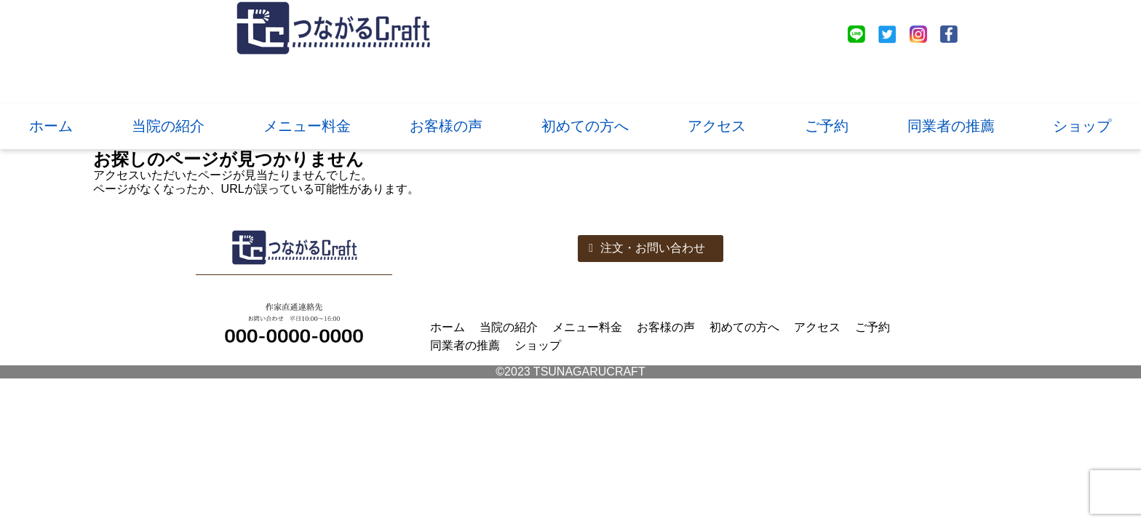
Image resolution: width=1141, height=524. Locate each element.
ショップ (1082, 126)
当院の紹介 (168, 126)
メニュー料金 (307, 126)
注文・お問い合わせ (647, 248)
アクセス (717, 126)
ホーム (51, 126)
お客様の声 (446, 126)
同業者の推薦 (951, 126)
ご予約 (826, 126)
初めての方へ (585, 126)
